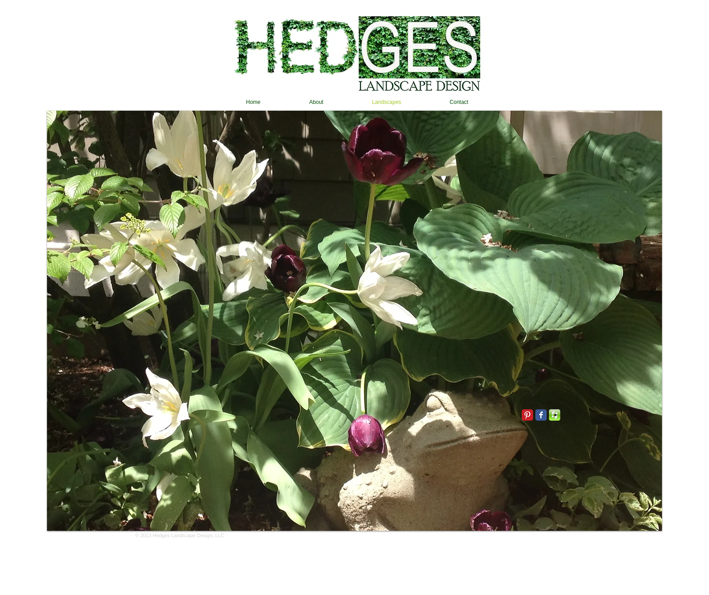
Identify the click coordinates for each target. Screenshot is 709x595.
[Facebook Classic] (541, 415)
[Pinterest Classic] (527, 415)
